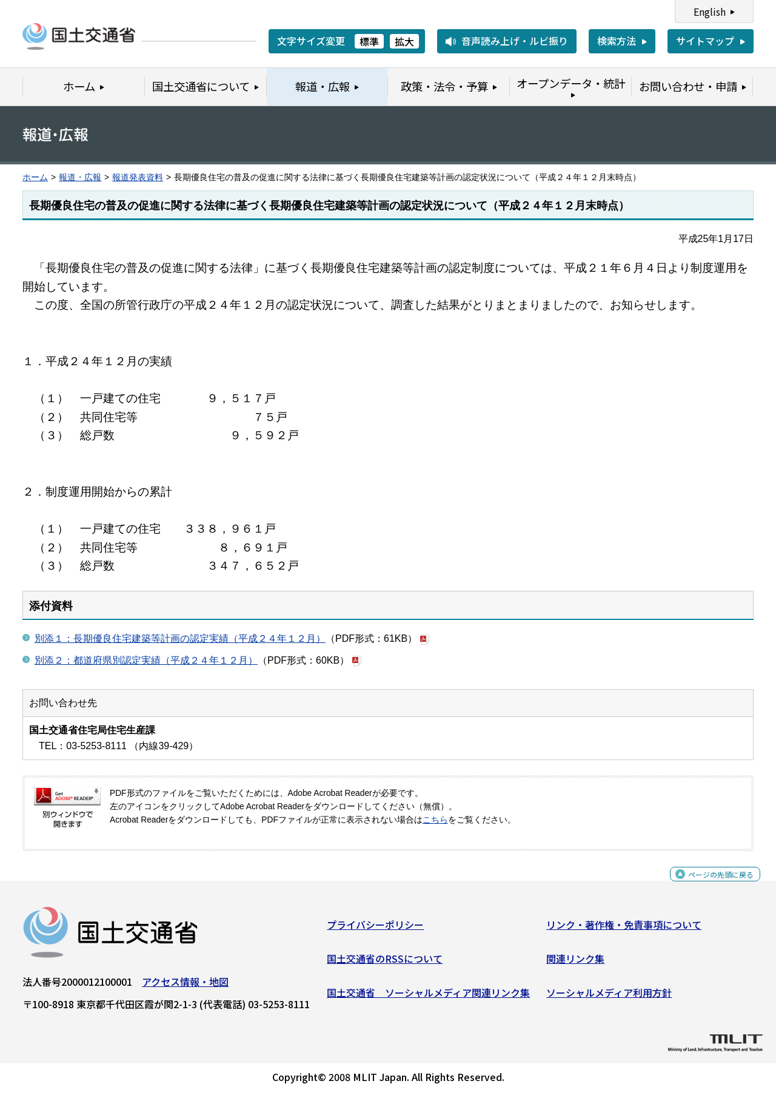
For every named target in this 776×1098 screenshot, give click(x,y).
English (710, 11)
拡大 (404, 41)
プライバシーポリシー (375, 929)
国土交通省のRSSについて (385, 963)
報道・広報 (80, 177)
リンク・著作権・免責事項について (623, 929)
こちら (435, 819)
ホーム (35, 177)
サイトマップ (705, 40)
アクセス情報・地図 (185, 986)
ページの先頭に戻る (711, 885)
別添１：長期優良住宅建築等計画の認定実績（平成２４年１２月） (180, 638)
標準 (369, 41)
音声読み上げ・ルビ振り (514, 40)
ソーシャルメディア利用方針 (609, 996)
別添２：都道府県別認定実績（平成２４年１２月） (146, 660)
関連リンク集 (575, 963)
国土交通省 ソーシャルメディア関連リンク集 (428, 996)
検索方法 (616, 40)
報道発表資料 (137, 177)
